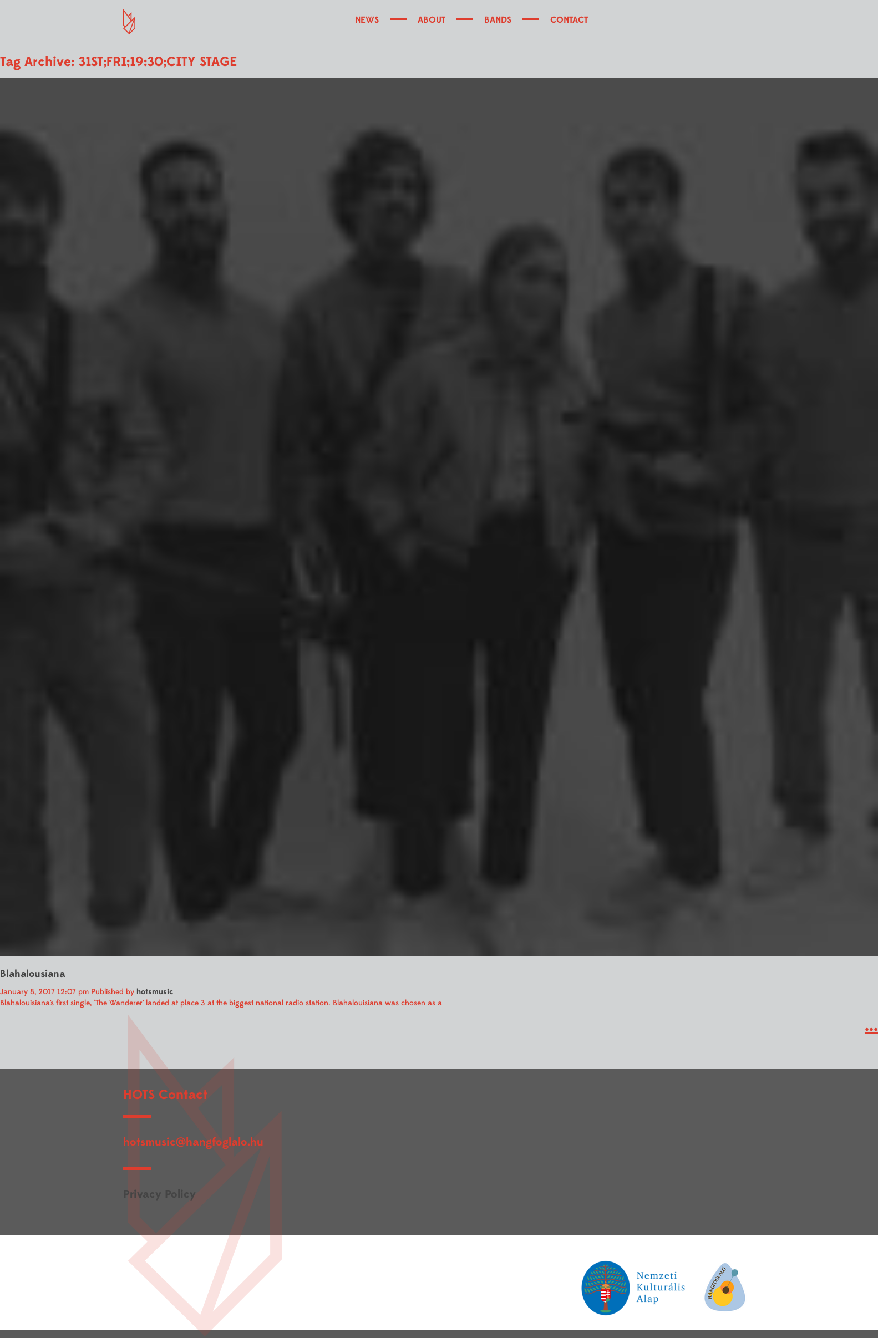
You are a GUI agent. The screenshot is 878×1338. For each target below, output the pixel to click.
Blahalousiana (32, 974)
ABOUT (431, 20)
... (871, 1025)
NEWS (367, 20)
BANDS (497, 20)
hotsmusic (154, 991)
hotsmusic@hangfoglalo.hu (193, 1142)
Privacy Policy (159, 1194)
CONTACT (569, 20)
